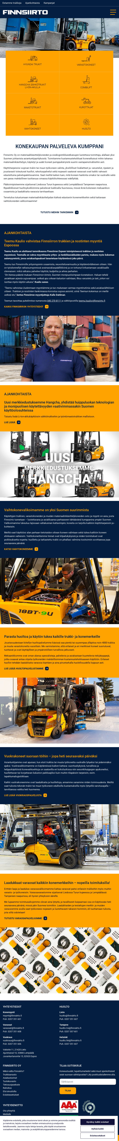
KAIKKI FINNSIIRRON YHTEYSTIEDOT (26, 306)
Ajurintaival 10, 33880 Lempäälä (18, 1053)
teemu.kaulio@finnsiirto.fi (92, 300)
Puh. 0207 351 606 (12, 1044)
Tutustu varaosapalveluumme (25, 918)
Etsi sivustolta (9, 1091)
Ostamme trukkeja (11, 3)
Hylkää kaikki (97, 1129)
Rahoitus (7, 1088)
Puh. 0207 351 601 (12, 1019)
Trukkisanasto (10, 1074)
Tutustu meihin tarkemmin (59, 212)
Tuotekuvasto (9, 1081)
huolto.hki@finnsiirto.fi (71, 1040)
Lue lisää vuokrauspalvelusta (25, 795)
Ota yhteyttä (9, 1111)
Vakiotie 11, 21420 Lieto (14, 1049)
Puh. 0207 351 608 (12, 1031)
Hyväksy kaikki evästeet (97, 1122)
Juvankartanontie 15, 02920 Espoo (20, 1056)
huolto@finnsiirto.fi (69, 1015)
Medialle (7, 1114)
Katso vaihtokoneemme (21, 549)
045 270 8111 (54, 300)
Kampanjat (49, 3)
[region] (59, 1128)
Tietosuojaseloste (11, 1084)
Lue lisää (12, 422)
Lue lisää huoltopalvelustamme (26, 668)
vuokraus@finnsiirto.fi (13, 1040)
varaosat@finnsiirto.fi (13, 1028)
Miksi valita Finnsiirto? (13, 1071)
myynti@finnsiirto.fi (12, 1015)
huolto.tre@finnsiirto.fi (70, 1028)
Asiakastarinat (10, 1078)
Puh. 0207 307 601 (69, 1031)
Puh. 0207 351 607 (69, 1019)
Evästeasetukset (11, 1095)
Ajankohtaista (32, 3)
